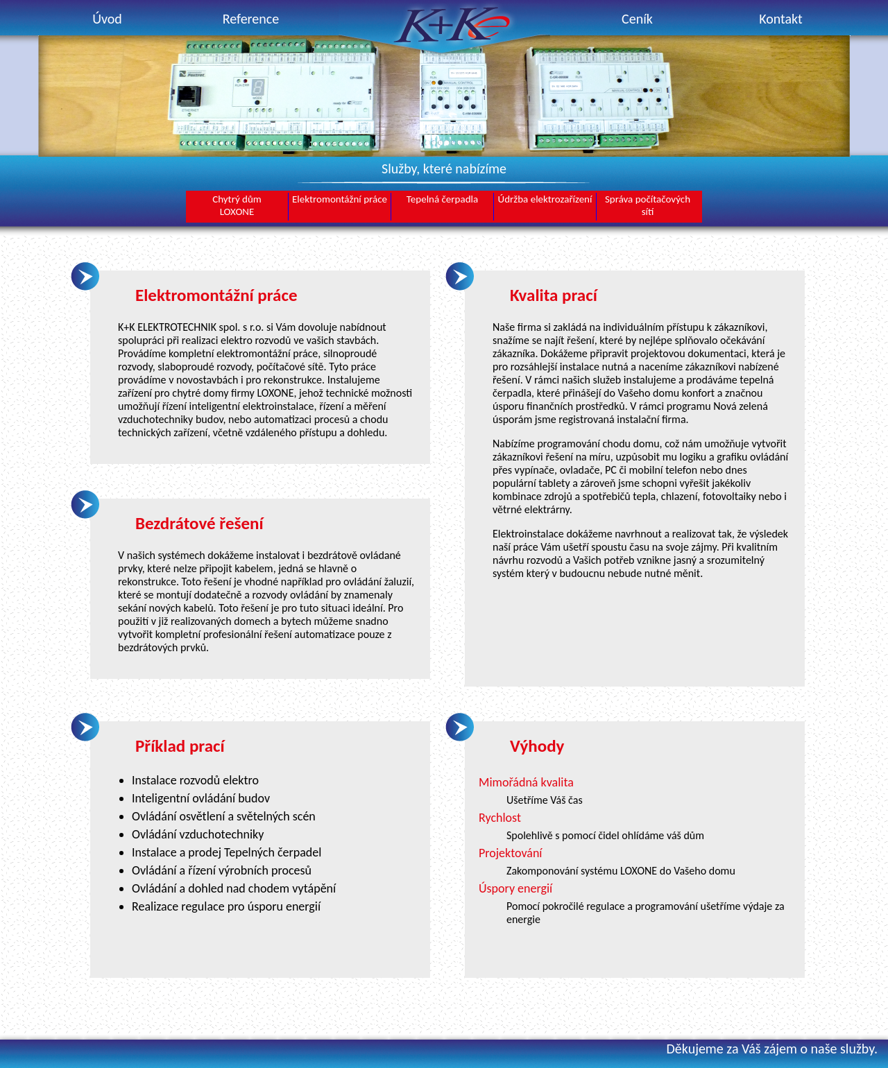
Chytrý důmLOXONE (237, 205)
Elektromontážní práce (339, 199)
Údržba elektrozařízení (545, 199)
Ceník (637, 18)
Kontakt (781, 18)
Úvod (107, 18)
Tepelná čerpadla (442, 199)
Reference (251, 18)
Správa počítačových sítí (647, 205)
